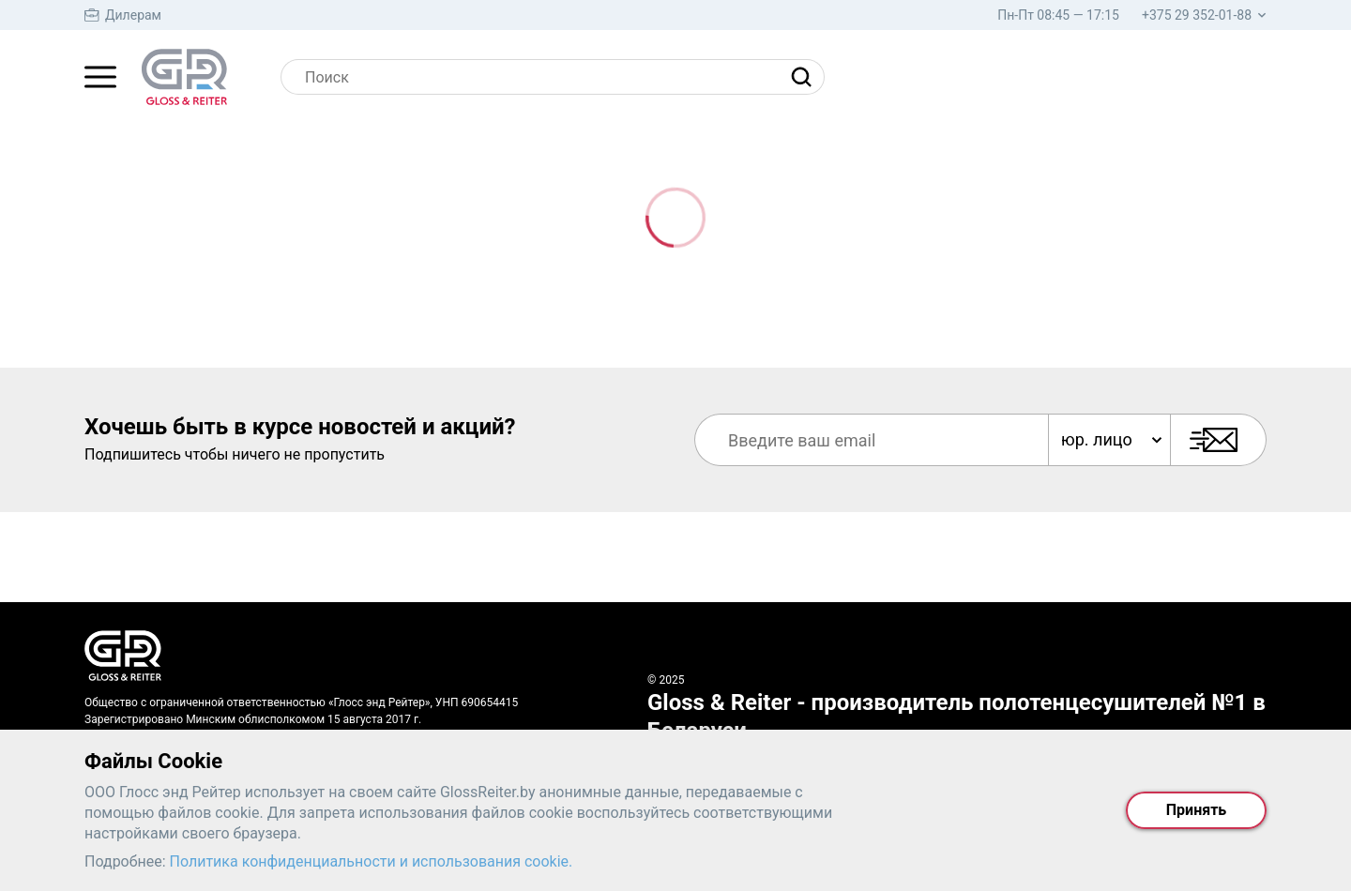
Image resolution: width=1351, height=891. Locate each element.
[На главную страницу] (184, 77)
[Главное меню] (100, 76)
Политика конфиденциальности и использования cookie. (371, 861)
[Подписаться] (1218, 440)
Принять (1196, 810)
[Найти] (806, 77)
